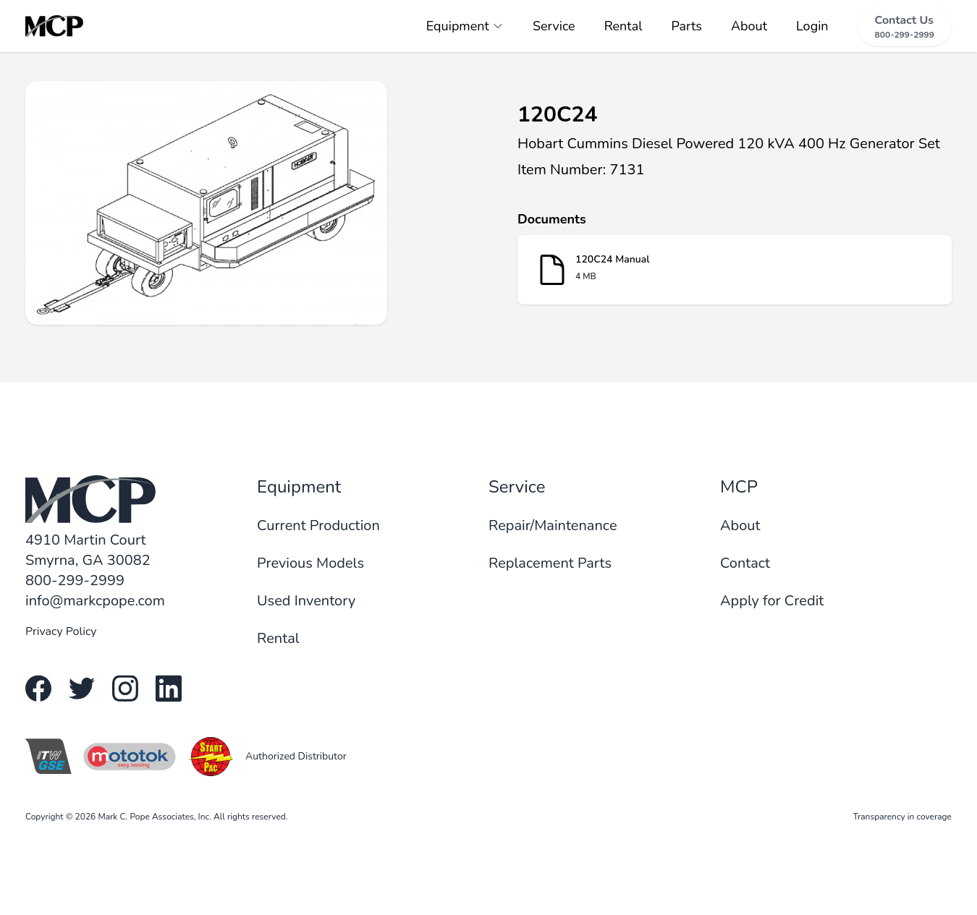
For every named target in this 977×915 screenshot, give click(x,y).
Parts (687, 26)
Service (554, 26)
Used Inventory (306, 600)
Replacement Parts (550, 563)
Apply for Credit (772, 600)
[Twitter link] (82, 688)
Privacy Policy (61, 631)
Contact (745, 563)
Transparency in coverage (902, 816)
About (749, 26)
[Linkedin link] (169, 688)
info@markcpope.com (95, 600)
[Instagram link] (125, 688)
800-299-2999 (74, 580)
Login (812, 26)
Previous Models (310, 563)
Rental (623, 26)
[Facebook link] (38, 688)
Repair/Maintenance (552, 525)
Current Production (318, 525)
